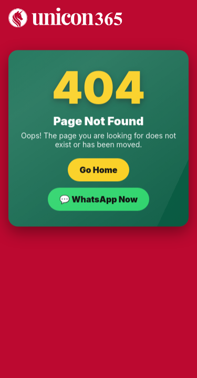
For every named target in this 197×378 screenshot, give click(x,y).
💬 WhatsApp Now (98, 199)
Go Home (98, 170)
